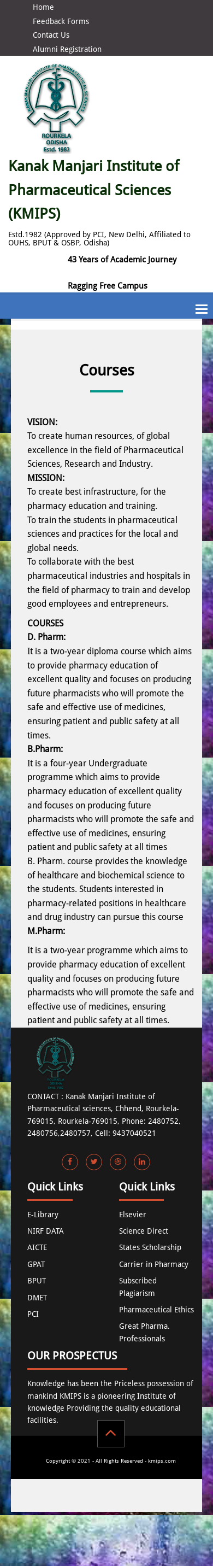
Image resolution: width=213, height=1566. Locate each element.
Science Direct (143, 1231)
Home (43, 7)
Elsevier (132, 1214)
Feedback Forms (61, 21)
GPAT (36, 1264)
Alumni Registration (67, 49)
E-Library (42, 1214)
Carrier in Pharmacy (153, 1264)
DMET (37, 1297)
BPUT (36, 1280)
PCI (33, 1314)
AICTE (37, 1247)
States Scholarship (150, 1247)
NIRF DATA (45, 1231)
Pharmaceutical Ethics (156, 1309)
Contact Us (51, 35)
